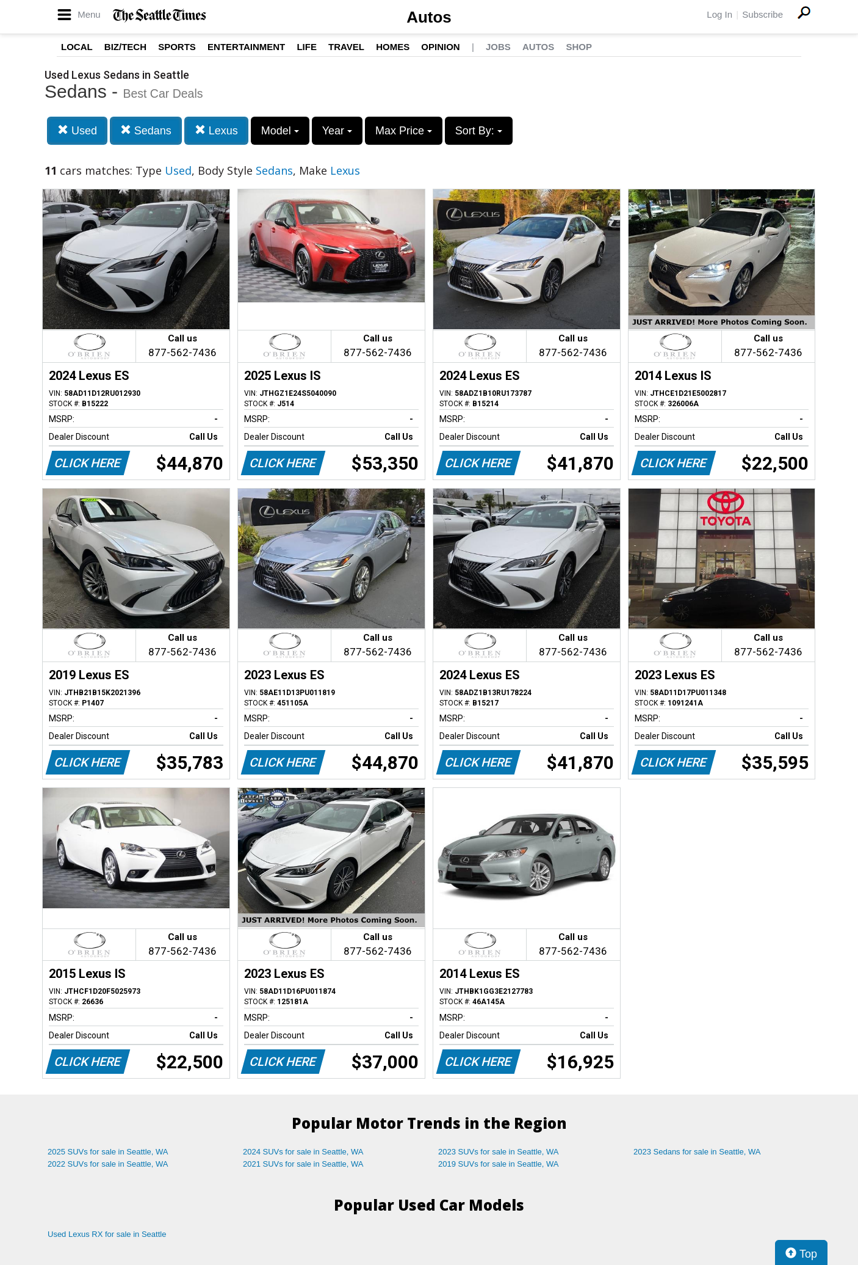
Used (77, 130)
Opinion (440, 47)
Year (337, 131)
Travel (346, 47)
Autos (429, 17)
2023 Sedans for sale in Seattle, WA (696, 1151)
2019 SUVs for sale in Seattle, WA (498, 1163)
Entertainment (246, 47)
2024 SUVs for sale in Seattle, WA (303, 1151)
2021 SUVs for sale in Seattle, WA (303, 1163)
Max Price (403, 131)
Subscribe (762, 14)
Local (77, 47)
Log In (719, 14)
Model (280, 131)
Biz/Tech (125, 47)
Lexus (216, 130)
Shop (579, 47)
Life (307, 47)
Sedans (145, 130)
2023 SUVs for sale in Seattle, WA (498, 1151)
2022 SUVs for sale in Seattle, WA (108, 1163)
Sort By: (478, 131)
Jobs (498, 47)
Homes (392, 47)
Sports (177, 47)
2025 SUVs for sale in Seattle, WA (108, 1151)
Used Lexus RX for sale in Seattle (107, 1234)
